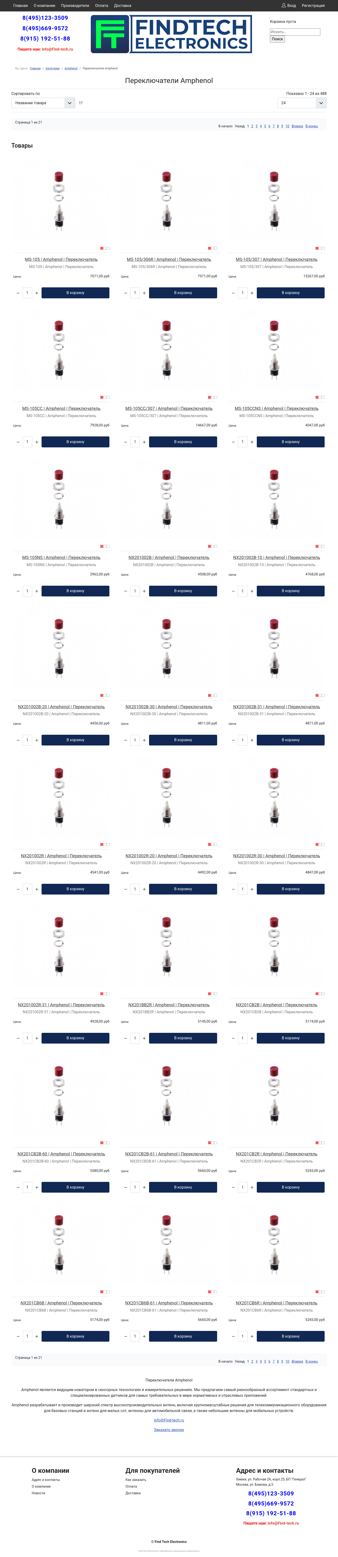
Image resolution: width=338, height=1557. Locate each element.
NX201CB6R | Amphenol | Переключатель (276, 1302)
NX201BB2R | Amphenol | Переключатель (169, 1004)
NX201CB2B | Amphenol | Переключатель (276, 1004)
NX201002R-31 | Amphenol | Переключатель (61, 1004)
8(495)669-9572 (45, 28)
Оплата (101, 5)
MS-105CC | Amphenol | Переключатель (61, 408)
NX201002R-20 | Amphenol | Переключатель (169, 855)
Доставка (122, 5)
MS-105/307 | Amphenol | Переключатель (276, 259)
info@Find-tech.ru (169, 1420)
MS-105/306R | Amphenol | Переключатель (169, 259)
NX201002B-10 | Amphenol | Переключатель (276, 557)
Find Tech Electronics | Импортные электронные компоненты (169, 1551)
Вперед (297, 126)
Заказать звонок (169, 1430)
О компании (44, 5)
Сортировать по (25, 93)
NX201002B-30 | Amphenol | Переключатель (169, 706)
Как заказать (136, 1480)
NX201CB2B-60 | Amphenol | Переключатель (61, 1153)
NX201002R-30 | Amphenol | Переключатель (276, 855)
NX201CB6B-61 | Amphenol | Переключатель (169, 1302)
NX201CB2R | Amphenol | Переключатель (276, 1153)
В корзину (75, 292)
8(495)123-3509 (45, 18)
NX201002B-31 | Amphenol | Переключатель (276, 706)
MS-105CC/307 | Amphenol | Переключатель (169, 408)
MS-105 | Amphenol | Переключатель (61, 259)
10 (287, 126)
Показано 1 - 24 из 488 (306, 93)
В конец (312, 126)
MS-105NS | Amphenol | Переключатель (61, 557)
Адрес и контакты (46, 1480)
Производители (75, 5)
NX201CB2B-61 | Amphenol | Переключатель (169, 1153)
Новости (38, 1493)
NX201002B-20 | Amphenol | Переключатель (61, 706)
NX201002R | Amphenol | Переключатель (61, 855)
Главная (20, 5)
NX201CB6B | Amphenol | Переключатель (61, 1302)
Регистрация (313, 5)
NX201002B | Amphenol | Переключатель (169, 557)
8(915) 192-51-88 (45, 38)
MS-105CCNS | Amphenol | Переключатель (277, 408)
